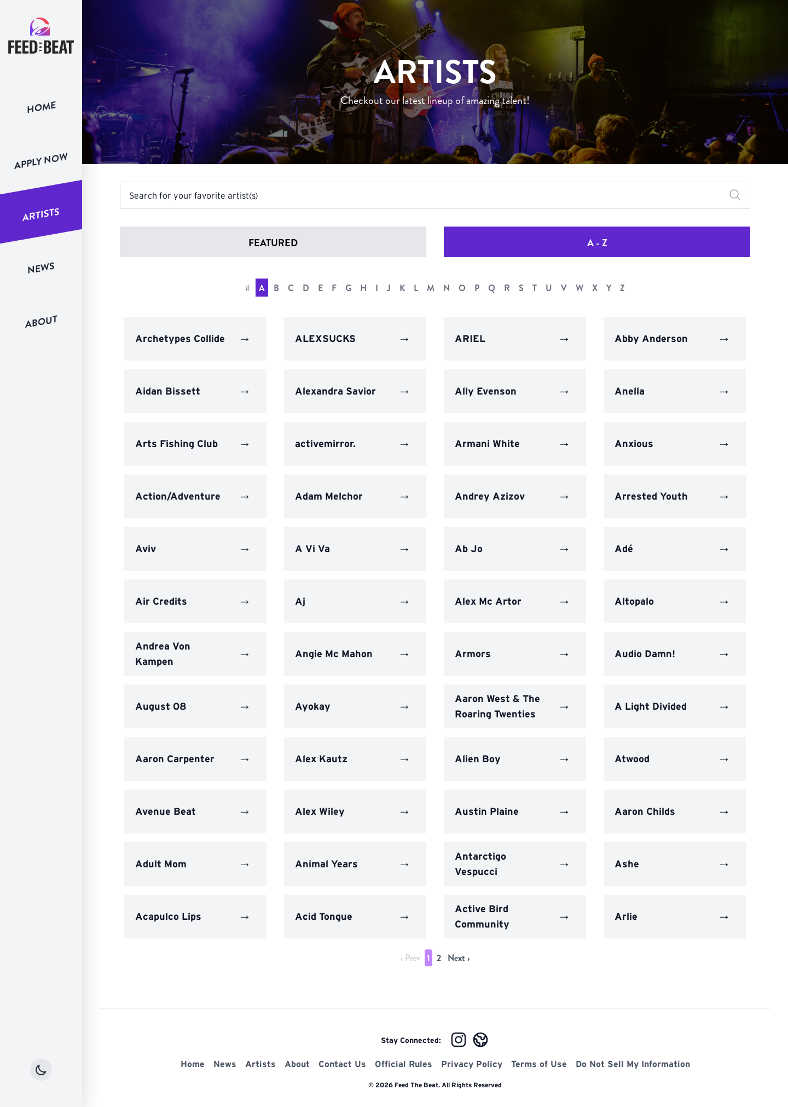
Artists (41, 215)
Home (41, 107)
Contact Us (342, 1064)
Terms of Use (539, 1064)
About (41, 321)
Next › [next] (459, 958)
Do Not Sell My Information (633, 1064)
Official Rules (403, 1064)
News (41, 268)
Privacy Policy (471, 1064)
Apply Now (41, 160)
